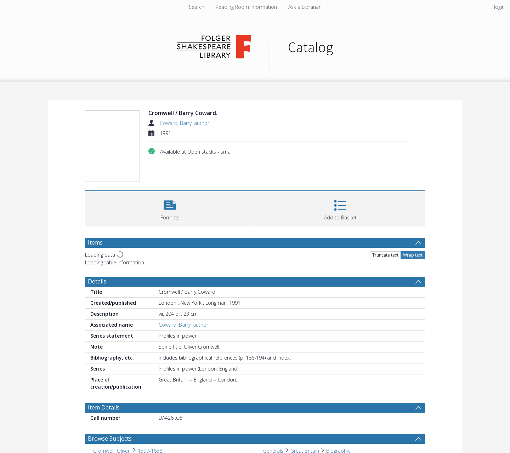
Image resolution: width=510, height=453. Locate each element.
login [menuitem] (499, 7)
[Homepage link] (255, 44)
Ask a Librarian (305, 7)
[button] (170, 208)
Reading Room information (246, 7)
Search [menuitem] (196, 7)
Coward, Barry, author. (185, 123)
